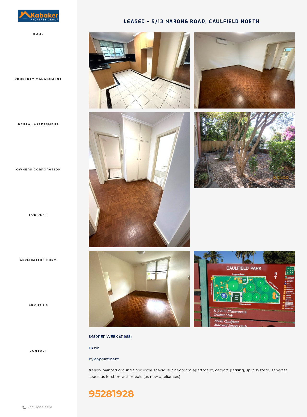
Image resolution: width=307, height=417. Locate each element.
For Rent (38, 215)
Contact (38, 350)
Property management (38, 79)
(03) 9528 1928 (40, 407)
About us (38, 305)
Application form (38, 260)
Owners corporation (38, 169)
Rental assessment (38, 124)
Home (38, 34)
